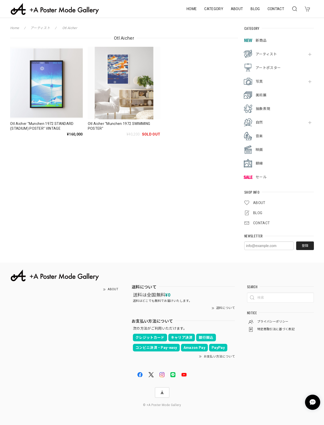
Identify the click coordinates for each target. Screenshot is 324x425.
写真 (259, 81)
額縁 (259, 163)
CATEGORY (213, 9)
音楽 (259, 136)
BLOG (255, 9)
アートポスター (268, 68)
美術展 (261, 95)
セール (261, 177)
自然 (259, 122)
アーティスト (266, 54)
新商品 (261, 40)
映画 (259, 150)
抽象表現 (263, 109)
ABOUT (237, 9)
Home (14, 28)
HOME (192, 9)
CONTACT (276, 9)
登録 (305, 246)
